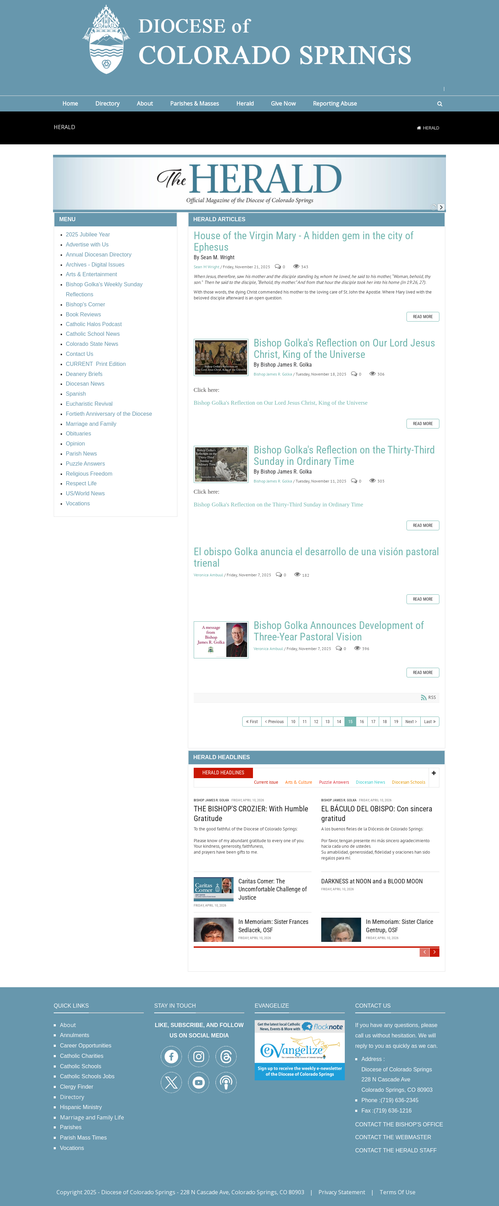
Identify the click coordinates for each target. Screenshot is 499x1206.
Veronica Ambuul (208, 574)
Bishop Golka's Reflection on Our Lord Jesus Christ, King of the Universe (221, 357)
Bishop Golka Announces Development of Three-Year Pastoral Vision (221, 640)
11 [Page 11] (305, 721)
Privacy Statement (341, 1192)
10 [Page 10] (293, 721)
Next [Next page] (409, 721)
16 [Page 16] (362, 721)
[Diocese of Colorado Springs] (249, 38)
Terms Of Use (397, 1192)
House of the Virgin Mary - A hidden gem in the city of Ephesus (304, 241)
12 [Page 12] (316, 721)
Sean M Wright (206, 266)
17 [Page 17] (373, 721)
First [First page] (254, 721)
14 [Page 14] (339, 721)
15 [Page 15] (350, 721)
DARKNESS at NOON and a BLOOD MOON (372, 881)
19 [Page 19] (396, 721)
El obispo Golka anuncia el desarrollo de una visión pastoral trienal (316, 557)
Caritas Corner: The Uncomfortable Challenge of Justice (272, 889)
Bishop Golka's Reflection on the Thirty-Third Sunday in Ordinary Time (221, 464)
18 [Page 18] (385, 721)
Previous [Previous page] (276, 721)
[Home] (419, 128)
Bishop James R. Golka (273, 374)
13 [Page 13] (327, 721)
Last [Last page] (428, 721)
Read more (423, 316)
